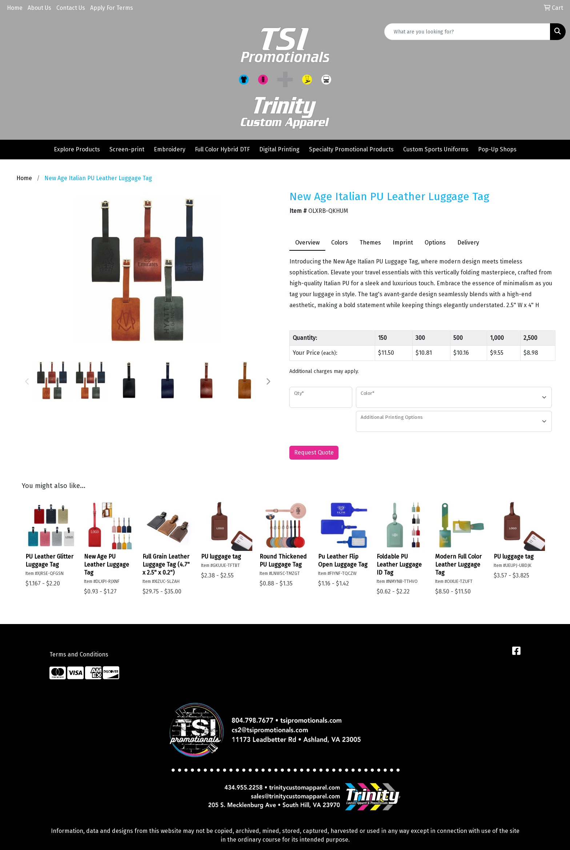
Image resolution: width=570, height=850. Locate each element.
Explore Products (77, 149)
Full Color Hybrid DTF (222, 149)
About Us (39, 7)
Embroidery (169, 149)
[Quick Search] (467, 31)
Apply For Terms (111, 7)
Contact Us (70, 7)
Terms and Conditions (78, 654)
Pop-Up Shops (497, 149)
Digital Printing (279, 149)
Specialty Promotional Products (351, 149)
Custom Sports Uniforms (436, 149)
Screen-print (126, 149)
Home (15, 7)
